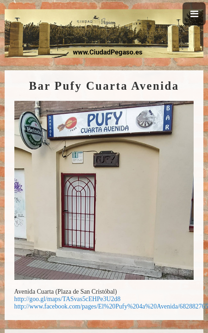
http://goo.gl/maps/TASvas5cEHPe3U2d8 (67, 299)
